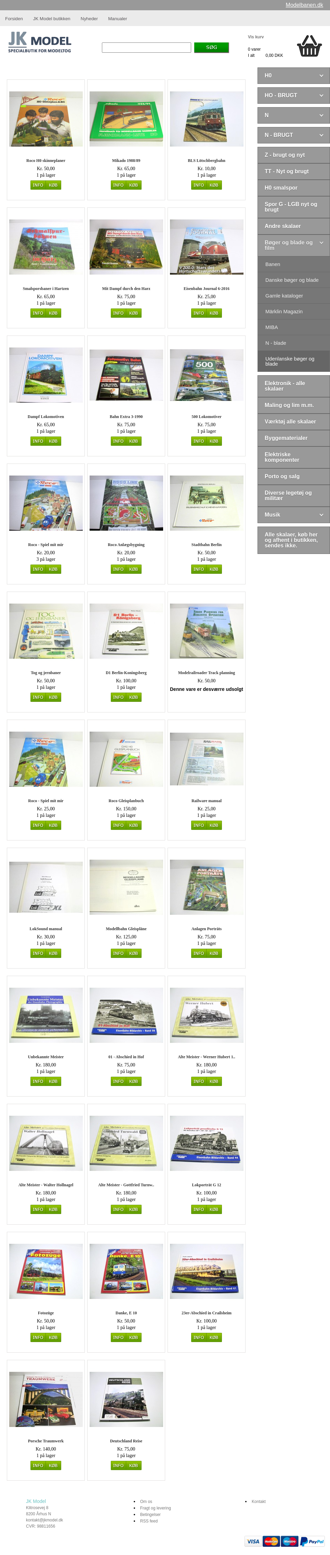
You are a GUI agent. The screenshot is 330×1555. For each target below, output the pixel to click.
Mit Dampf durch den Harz (126, 288)
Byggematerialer (286, 438)
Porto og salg (282, 476)
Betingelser (150, 1514)
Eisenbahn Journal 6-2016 (206, 288)
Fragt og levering (155, 1508)
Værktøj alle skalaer (290, 422)
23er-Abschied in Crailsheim (207, 1313)
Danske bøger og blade (292, 280)
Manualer (117, 18)
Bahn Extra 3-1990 (126, 416)
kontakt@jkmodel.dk (44, 1520)
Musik (272, 515)
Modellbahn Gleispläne (126, 928)
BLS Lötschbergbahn (206, 160)
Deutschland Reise (126, 1441)
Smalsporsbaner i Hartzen (46, 288)
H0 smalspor (281, 188)
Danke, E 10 (126, 1313)
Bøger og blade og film (289, 245)
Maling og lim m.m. (289, 405)
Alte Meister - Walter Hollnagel (46, 1185)
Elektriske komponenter (282, 457)
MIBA (271, 327)
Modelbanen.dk (304, 5)
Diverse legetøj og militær (288, 495)
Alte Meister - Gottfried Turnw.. (126, 1185)
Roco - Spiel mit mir (45, 544)
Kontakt (259, 1501)
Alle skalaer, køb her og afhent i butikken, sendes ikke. (291, 540)
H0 (268, 75)
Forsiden (14, 18)
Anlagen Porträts (207, 928)
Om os (146, 1501)
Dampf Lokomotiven (46, 416)
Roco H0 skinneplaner (45, 160)
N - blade (275, 343)
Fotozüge (46, 1313)
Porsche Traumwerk (46, 1441)
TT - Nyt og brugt (287, 171)
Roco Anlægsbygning (126, 544)
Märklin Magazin (284, 311)
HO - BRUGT (281, 95)
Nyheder (89, 18)
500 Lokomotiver (207, 416)
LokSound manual (45, 928)
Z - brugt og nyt (285, 155)
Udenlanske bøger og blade (289, 361)
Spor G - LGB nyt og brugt (291, 207)
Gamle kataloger (284, 296)
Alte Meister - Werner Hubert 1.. (206, 1056)
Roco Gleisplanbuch (126, 800)
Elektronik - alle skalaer (285, 386)
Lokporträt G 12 (206, 1185)
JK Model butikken (51, 18)
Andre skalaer (283, 226)
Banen (272, 264)
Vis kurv (256, 37)
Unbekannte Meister (46, 1056)
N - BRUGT (279, 135)
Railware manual (207, 800)
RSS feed (149, 1521)
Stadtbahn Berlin (207, 544)
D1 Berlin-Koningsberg (126, 672)
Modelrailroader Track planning (206, 672)
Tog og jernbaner (46, 672)
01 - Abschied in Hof (126, 1056)
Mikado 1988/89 (126, 160)
